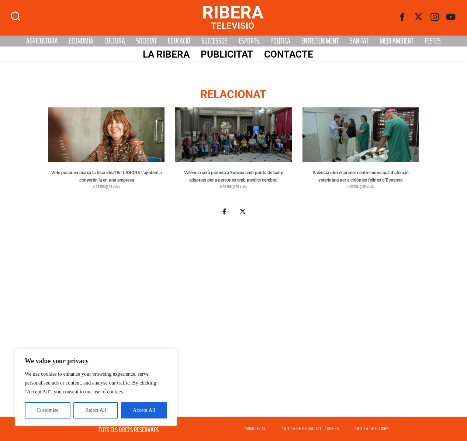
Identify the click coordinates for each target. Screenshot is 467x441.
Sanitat (359, 40)
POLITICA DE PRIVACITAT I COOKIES (309, 429)
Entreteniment (320, 40)
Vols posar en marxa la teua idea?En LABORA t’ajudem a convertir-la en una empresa (106, 176)
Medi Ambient (397, 40)
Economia (81, 40)
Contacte (288, 54)
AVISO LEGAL (255, 429)
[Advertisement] (233, 320)
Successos (214, 40)
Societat (146, 40)
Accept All (144, 410)
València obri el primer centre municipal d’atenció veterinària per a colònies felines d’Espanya (360, 176)
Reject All (95, 410)
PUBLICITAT (227, 54)
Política (280, 40)
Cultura (114, 40)
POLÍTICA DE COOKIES (371, 429)
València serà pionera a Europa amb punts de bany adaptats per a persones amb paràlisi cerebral (233, 176)
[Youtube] (451, 17)
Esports (249, 40)
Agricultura (42, 40)
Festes (433, 40)
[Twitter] (418, 17)
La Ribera (166, 54)
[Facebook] (402, 17)
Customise (47, 410)
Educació (179, 40)
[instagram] (435, 17)
